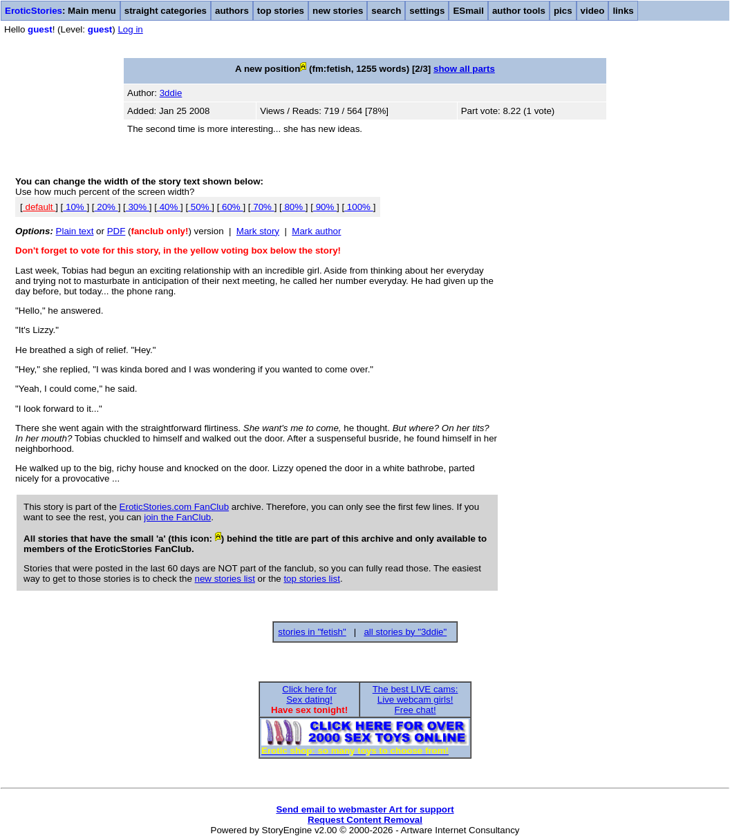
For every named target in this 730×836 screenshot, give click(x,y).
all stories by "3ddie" (405, 632)
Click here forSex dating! (309, 694)
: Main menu (60, 11)
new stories (337, 11)
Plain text (75, 231)
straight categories (165, 11)
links (622, 11)
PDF (116, 231)
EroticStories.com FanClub (175, 507)
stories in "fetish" (312, 632)
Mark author (316, 231)
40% (168, 207)
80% (294, 207)
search (386, 11)
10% (74, 207)
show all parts (464, 69)
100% (358, 207)
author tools (518, 11)
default (39, 207)
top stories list (311, 578)
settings (426, 11)
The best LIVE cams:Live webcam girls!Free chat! (415, 699)
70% (262, 207)
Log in (130, 29)
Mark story (257, 231)
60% (231, 207)
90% (325, 207)
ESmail (468, 11)
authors (232, 11)
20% (106, 207)
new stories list (225, 578)
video (593, 11)
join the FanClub (177, 517)
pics (563, 11)
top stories (280, 11)
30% (137, 207)
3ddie (171, 93)
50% (200, 207)
